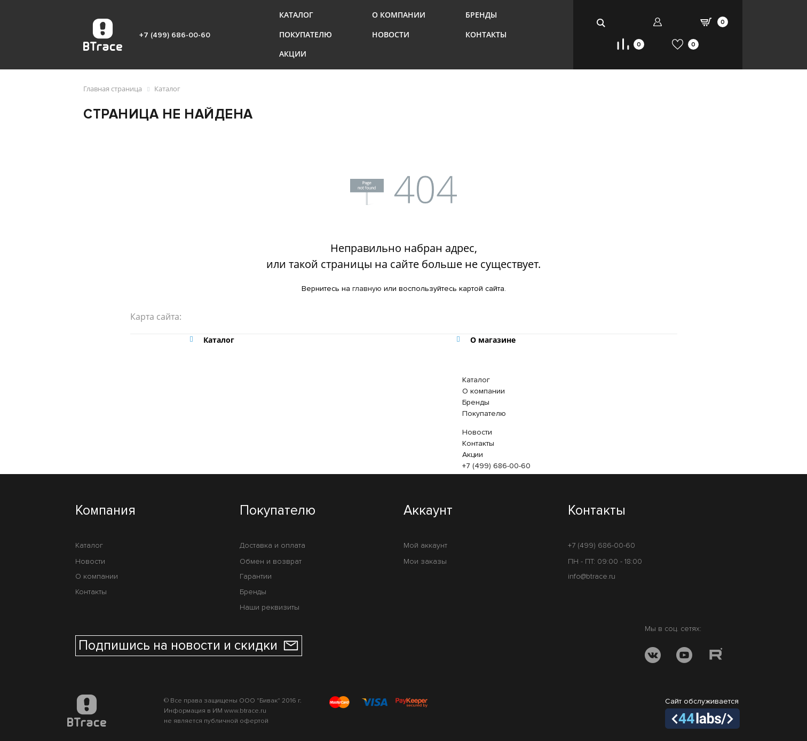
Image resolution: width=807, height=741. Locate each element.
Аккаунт (428, 510)
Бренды (481, 15)
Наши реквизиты (269, 607)
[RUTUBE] (716, 657)
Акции (292, 54)
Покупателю (305, 34)
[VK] (653, 657)
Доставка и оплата (272, 545)
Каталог (296, 15)
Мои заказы (425, 561)
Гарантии (256, 576)
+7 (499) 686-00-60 (174, 35)
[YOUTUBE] (684, 657)
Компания (105, 510)
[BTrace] (102, 35)
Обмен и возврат (271, 561)
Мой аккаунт (425, 545)
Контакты (486, 34)
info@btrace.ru (591, 576)
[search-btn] (601, 22)
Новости (390, 34)
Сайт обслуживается (702, 713)
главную (367, 288)
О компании (398, 15)
